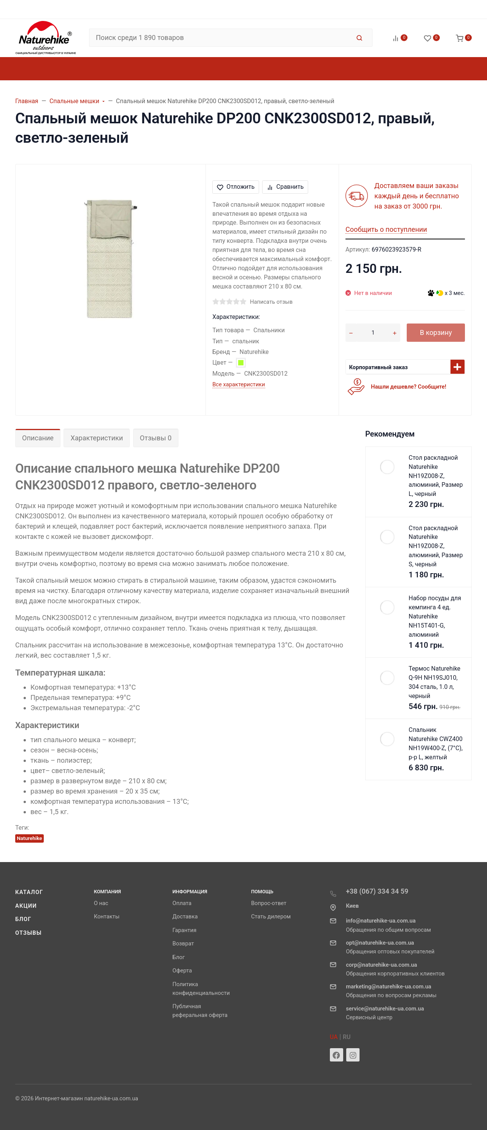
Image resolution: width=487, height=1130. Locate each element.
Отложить (236, 186)
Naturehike (29, 838)
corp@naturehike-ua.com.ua (381, 964)
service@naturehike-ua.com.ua (385, 1008)
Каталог (29, 892)
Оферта (182, 970)
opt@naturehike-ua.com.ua (380, 942)
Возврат (183, 943)
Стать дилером (271, 916)
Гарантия (184, 930)
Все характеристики (238, 384)
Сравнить (285, 186)
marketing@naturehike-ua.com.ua (388, 986)
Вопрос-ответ (268, 903)
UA (334, 1037)
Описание (38, 438)
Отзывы (28, 932)
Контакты (106, 916)
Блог (23, 919)
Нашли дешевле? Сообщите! (408, 386)
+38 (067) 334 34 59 (377, 891)
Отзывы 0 (156, 438)
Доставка (184, 916)
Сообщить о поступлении (386, 229)
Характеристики (96, 438)
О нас (101, 903)
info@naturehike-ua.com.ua (380, 920)
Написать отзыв (271, 301)
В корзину (436, 332)
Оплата (181, 903)
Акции (26, 905)
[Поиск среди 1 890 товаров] (219, 38)
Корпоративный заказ (378, 367)
